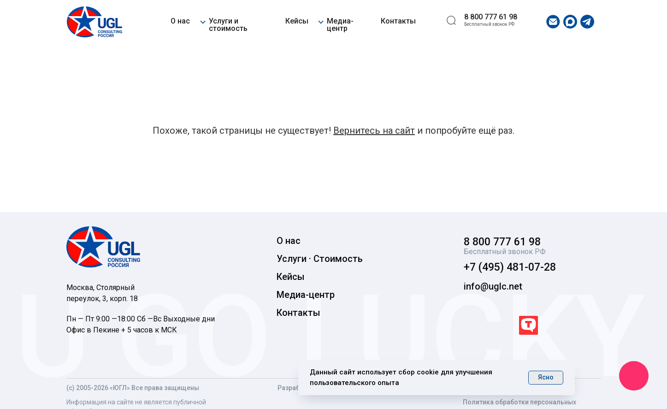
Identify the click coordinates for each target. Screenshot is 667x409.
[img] (94, 21)
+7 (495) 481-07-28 (510, 267)
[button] (202, 20)
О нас (180, 21)
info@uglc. (486, 286)
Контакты (398, 21)
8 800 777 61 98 (490, 16)
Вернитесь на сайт (374, 130)
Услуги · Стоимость (320, 258)
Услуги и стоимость (228, 25)
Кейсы (296, 21)
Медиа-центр (340, 25)
